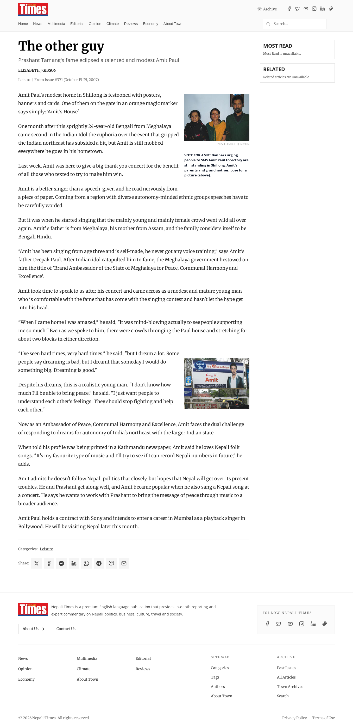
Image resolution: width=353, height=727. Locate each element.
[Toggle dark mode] (333, 24)
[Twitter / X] (297, 9)
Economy (150, 24)
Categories (220, 668)
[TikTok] (331, 9)
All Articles (286, 677)
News (37, 24)
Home (23, 24)
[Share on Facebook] (49, 563)
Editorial (77, 24)
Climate (112, 24)
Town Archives (290, 686)
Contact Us (65, 628)
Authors (218, 686)
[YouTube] (306, 9)
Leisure (46, 549)
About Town (172, 24)
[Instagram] (314, 9)
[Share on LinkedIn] (74, 563)
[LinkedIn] (322, 9)
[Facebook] (289, 9)
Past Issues (286, 668)
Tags (215, 677)
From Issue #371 (66, 79)
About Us (34, 628)
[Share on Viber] (111, 563)
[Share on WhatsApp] (86, 563)
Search (283, 696)
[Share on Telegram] (99, 563)
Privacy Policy (294, 718)
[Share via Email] (124, 563)
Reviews (131, 24)
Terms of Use (323, 718)
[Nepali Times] (33, 609)
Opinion (95, 24)
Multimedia (56, 24)
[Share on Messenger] (61, 563)
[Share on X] (36, 563)
